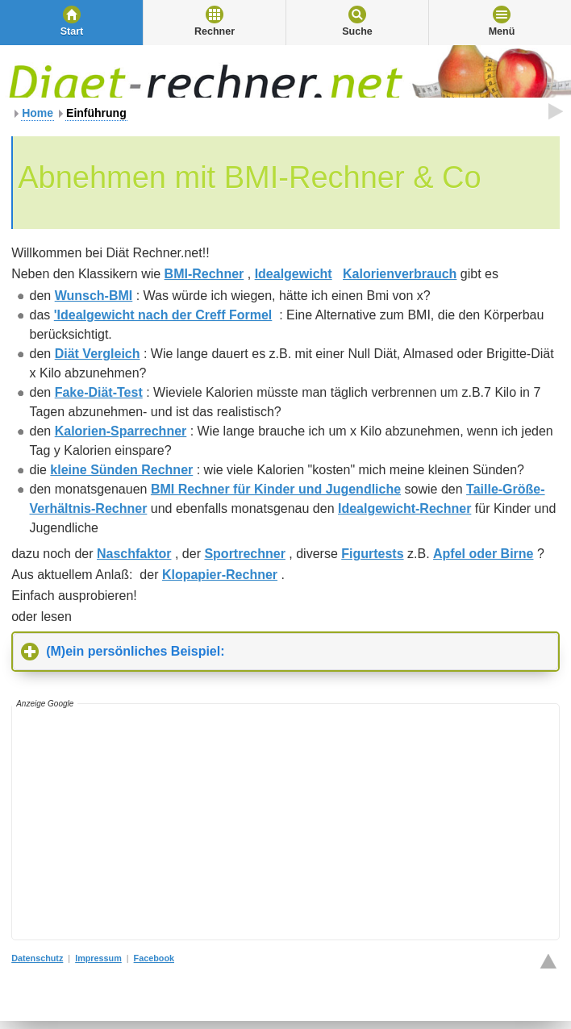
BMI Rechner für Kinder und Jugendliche (276, 489)
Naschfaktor (134, 553)
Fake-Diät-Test (99, 392)
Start (71, 31)
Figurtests (372, 553)
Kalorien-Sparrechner (121, 431)
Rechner (214, 31)
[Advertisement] (291, 822)
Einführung (96, 112)
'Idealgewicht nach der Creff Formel (163, 315)
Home (37, 112)
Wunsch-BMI (94, 295)
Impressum (98, 958)
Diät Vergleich (97, 353)
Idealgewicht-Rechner (404, 508)
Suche (357, 31)
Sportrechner (244, 553)
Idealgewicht (293, 274)
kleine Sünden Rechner (121, 470)
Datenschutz (37, 958)
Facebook (154, 958)
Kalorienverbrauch (399, 274)
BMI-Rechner (204, 274)
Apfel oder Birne (483, 553)
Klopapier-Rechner (219, 574)
